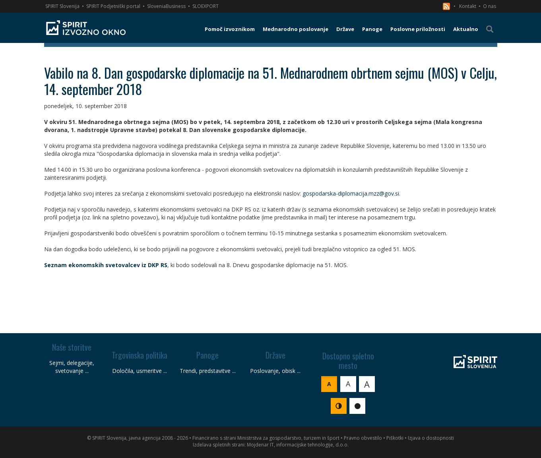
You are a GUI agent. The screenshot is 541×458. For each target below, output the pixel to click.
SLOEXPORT (205, 6)
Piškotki (394, 438)
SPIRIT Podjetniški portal (113, 6)
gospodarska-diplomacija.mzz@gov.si (350, 193)
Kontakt (467, 6)
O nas (489, 6)
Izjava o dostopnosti (431, 438)
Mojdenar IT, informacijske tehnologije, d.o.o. (298, 444)
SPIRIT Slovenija (62, 6)
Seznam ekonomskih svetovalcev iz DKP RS (105, 265)
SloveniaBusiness (166, 6)
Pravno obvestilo (363, 438)
